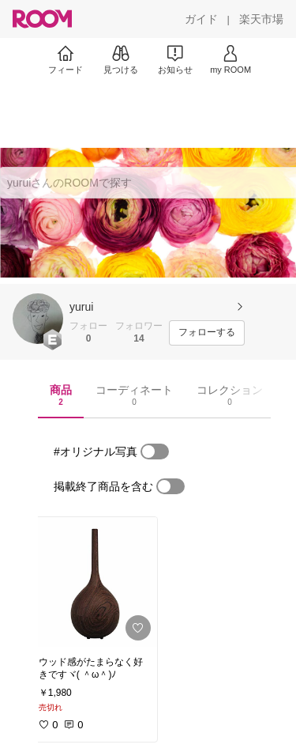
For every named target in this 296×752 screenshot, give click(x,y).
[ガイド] (201, 19)
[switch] (155, 451)
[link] (93, 582)
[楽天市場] (261, 19)
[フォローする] (207, 333)
